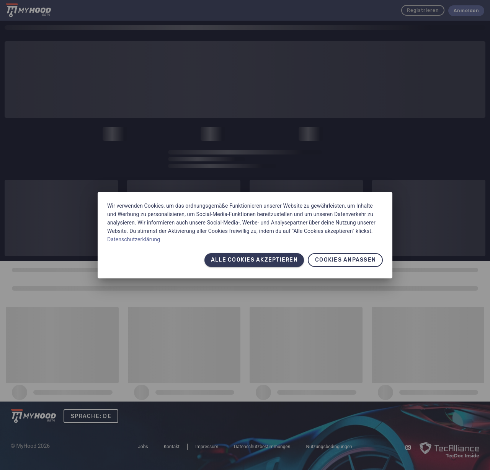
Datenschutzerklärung (133, 239)
